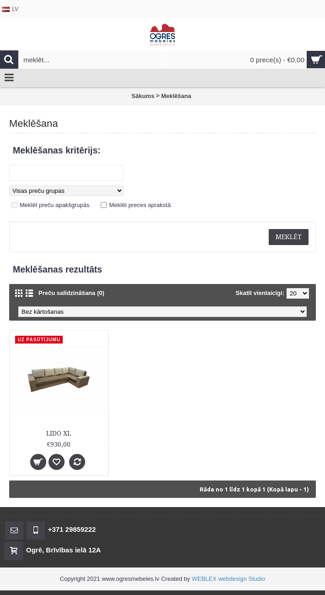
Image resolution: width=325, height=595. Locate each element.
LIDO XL (58, 433)
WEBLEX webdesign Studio (228, 578)
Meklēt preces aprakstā (139, 205)
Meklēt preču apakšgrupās (54, 205)
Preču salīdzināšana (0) (71, 292)
